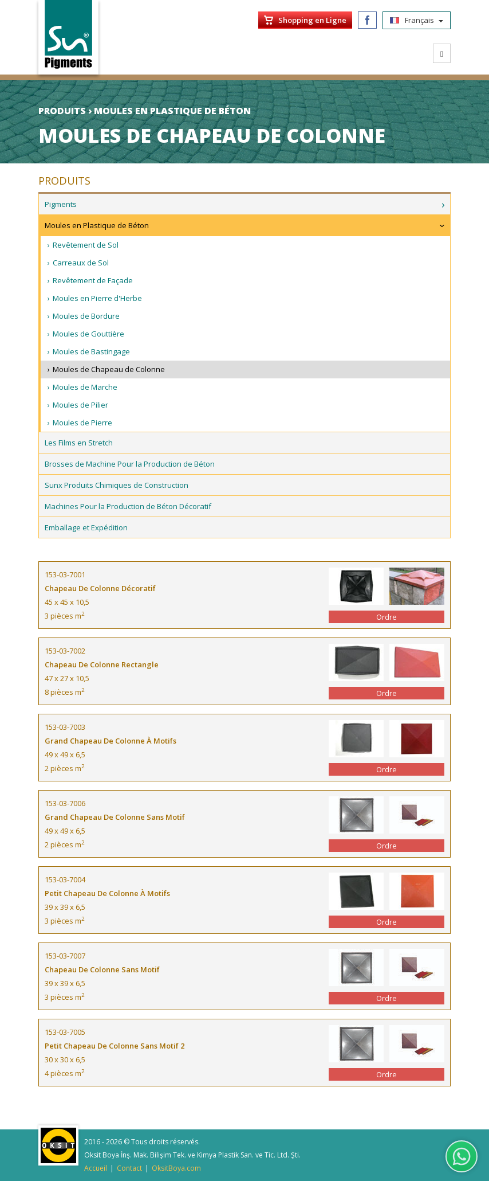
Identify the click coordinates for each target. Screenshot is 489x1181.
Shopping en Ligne (312, 20)
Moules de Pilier (80, 405)
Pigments (61, 204)
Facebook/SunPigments (367, 20)
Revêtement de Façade (93, 280)
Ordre (386, 617)
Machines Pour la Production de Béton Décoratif (128, 506)
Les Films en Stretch (79, 442)
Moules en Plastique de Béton (97, 225)
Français (416, 20)
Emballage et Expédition (86, 527)
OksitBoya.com (176, 1168)
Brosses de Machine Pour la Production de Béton (130, 464)
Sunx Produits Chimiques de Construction (116, 485)
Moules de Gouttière (88, 334)
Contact (129, 1168)
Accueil (95, 1168)
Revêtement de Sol (86, 245)
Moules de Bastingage (91, 351)
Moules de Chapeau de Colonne (109, 369)
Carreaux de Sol (81, 262)
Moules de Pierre (82, 422)
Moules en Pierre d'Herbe (97, 298)
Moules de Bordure (86, 316)
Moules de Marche (85, 387)
